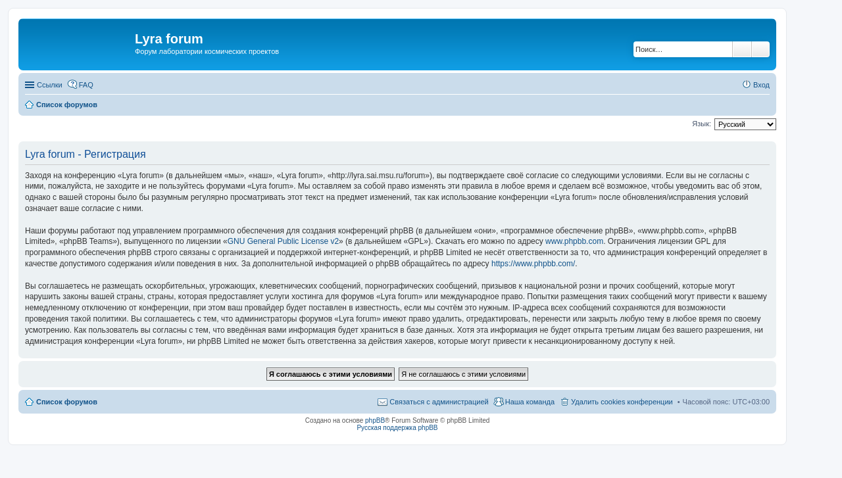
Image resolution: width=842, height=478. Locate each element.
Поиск (742, 49)
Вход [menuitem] (761, 85)
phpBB (375, 420)
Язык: (701, 124)
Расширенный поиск (761, 49)
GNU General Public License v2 (283, 241)
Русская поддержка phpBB (397, 427)
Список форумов (66, 402)
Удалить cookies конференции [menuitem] (622, 402)
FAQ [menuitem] (86, 85)
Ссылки (49, 85)
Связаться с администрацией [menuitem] (438, 402)
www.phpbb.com (574, 241)
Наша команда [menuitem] (530, 402)
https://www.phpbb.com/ (533, 263)
